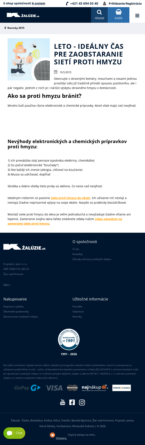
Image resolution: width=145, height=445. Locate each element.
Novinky (77, 316)
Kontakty (77, 254)
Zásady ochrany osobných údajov (91, 259)
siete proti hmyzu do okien (70, 198)
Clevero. (61, 438)
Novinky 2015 (15, 28)
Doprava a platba (13, 306)
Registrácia (134, 3)
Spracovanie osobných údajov (20, 316)
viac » (6, 284)
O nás (75, 249)
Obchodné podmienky (16, 311)
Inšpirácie (78, 311)
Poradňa (77, 306)
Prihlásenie (117, 3)
